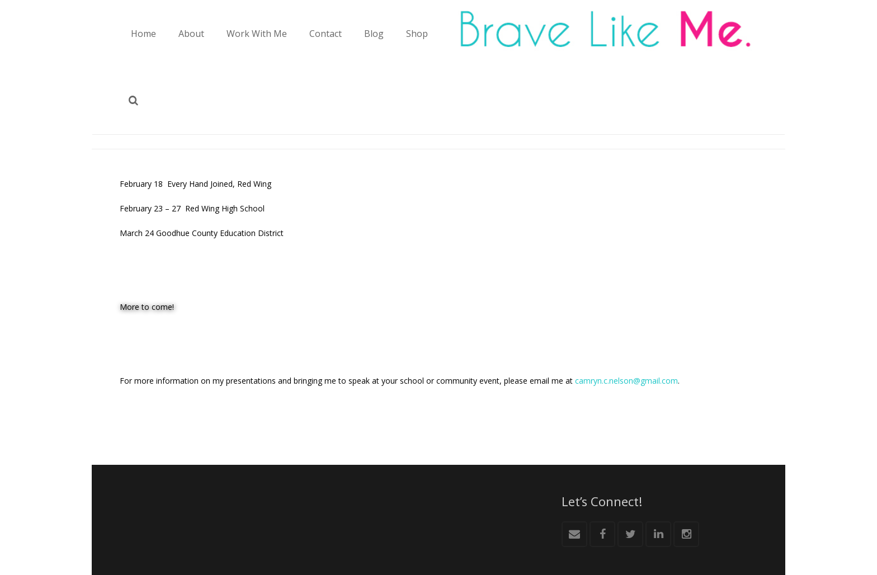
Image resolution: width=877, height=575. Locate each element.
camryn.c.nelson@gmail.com (626, 380)
